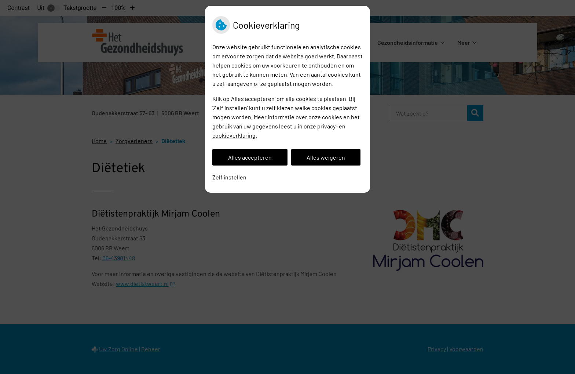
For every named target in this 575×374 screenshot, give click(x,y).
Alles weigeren (326, 157)
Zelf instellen (229, 177)
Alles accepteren (250, 157)
